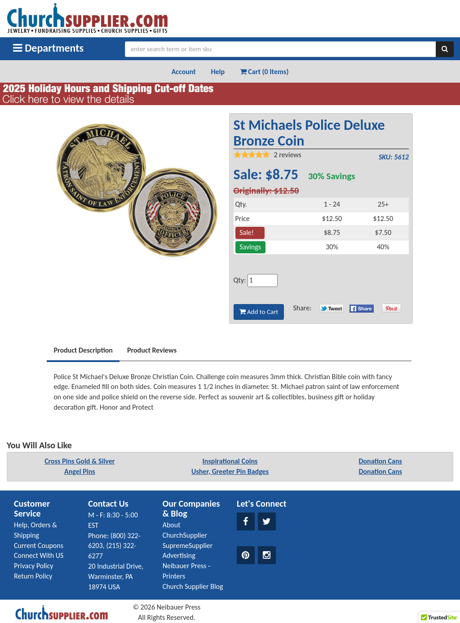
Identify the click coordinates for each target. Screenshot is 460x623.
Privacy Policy (33, 565)
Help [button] (218, 71)
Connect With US (38, 555)
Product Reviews (152, 350)
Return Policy (33, 576)
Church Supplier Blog (193, 586)
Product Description (83, 350)
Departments (48, 47)
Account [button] (184, 71)
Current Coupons (38, 545)
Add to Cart (259, 312)
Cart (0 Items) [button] (264, 71)
